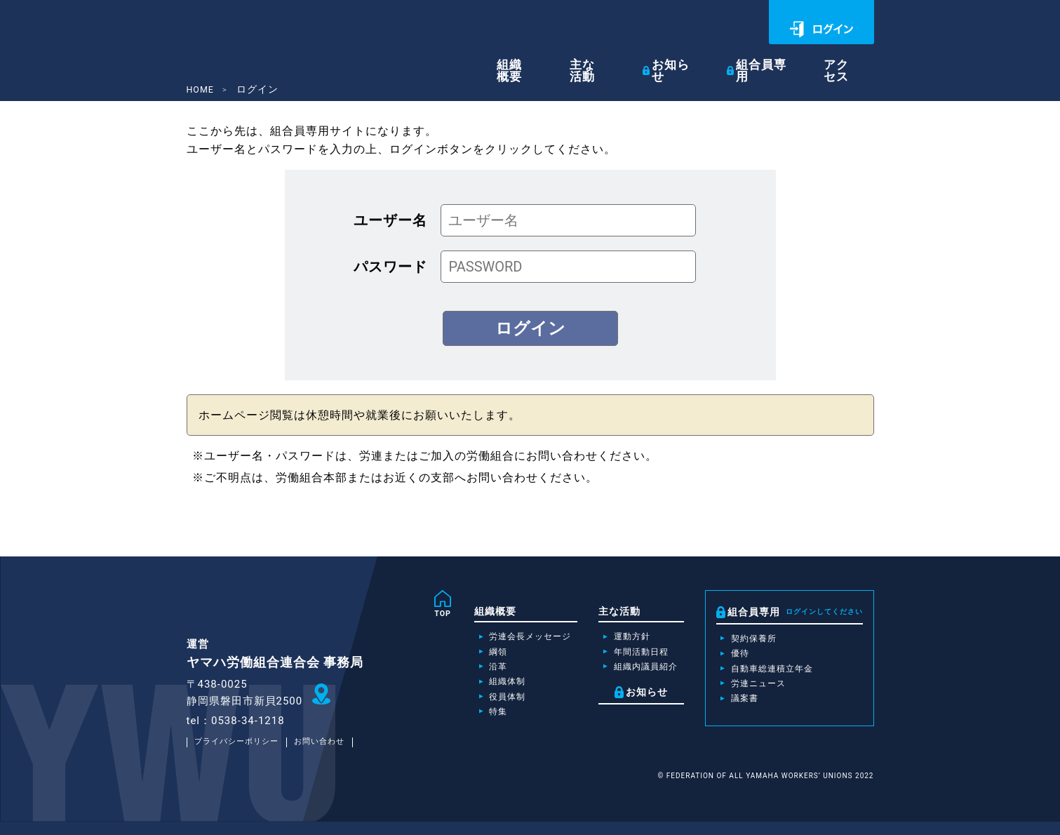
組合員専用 (774, 57)
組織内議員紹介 (633, 673)
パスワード (390, 266)
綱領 (468, 656)
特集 (468, 724)
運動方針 (617, 640)
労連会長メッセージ (505, 640)
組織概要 (535, 57)
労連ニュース (755, 691)
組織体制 (479, 690)
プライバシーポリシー (241, 755)
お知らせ (687, 57)
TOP (411, 615)
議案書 (740, 708)
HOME (202, 89)
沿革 (468, 673)
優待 (734, 657)
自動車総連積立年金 (771, 674)
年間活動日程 (627, 656)
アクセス (850, 57)
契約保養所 (750, 640)
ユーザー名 (390, 219)
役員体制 (479, 707)
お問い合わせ (331, 755)
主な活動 (605, 57)
